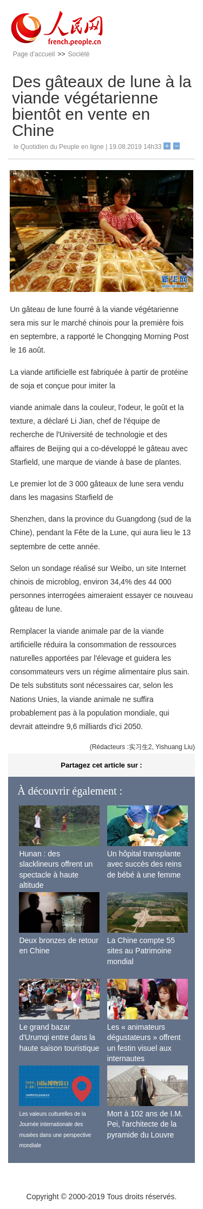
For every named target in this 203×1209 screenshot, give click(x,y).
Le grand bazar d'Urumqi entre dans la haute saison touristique (59, 1037)
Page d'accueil (34, 54)
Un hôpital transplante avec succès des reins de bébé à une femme (144, 864)
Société (78, 54)
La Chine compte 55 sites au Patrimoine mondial (141, 951)
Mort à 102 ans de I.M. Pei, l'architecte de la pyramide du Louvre (145, 1124)
